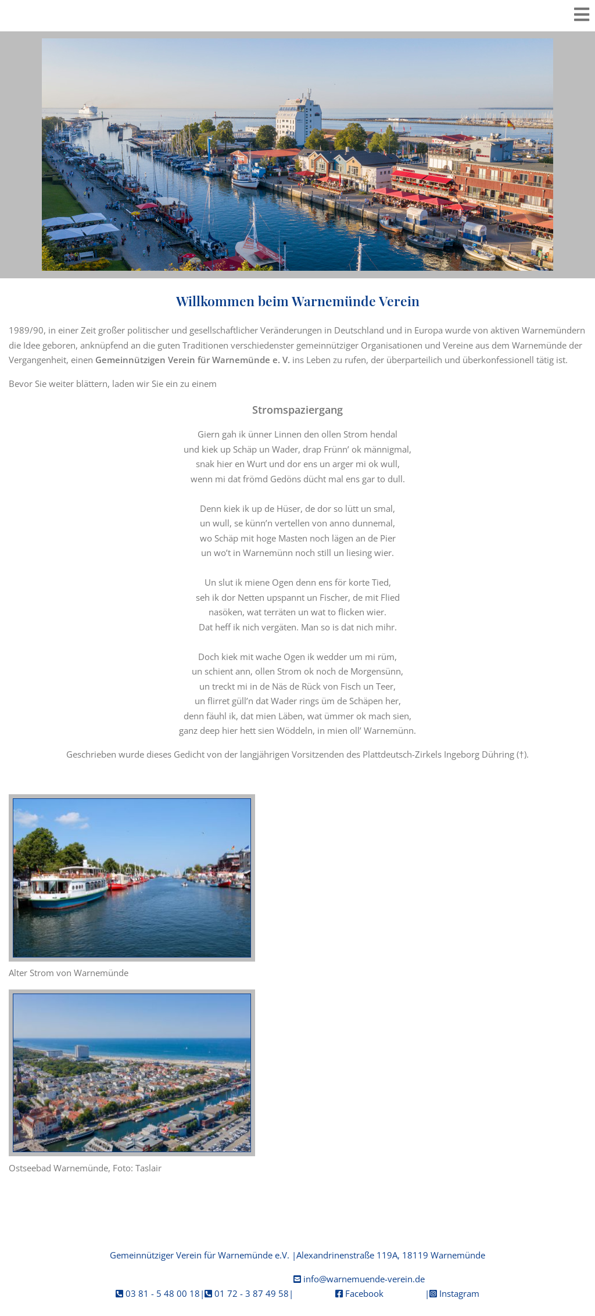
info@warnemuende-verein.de (364, 1279)
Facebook (364, 1293)
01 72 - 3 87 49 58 (251, 1293)
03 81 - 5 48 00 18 (163, 1293)
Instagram (459, 1293)
